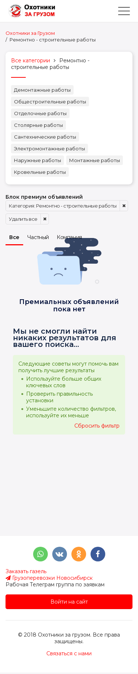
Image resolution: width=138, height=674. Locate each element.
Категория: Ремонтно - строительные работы (63, 206)
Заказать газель (26, 571)
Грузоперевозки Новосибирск (49, 578)
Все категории (30, 60)
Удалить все (23, 219)
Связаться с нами (69, 653)
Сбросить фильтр (97, 425)
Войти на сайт (69, 601)
